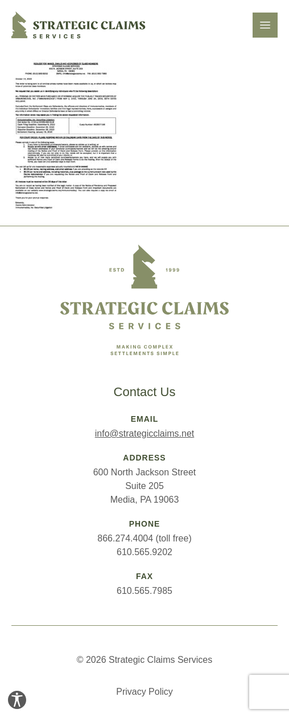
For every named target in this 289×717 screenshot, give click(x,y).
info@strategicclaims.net (145, 433)
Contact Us (145, 392)
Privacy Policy (144, 691)
